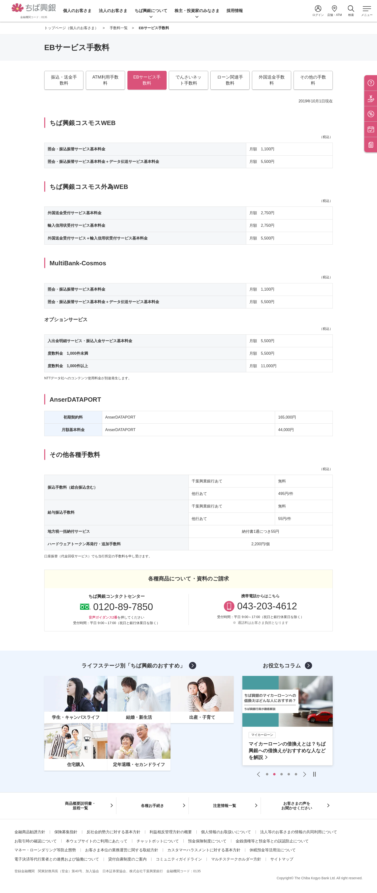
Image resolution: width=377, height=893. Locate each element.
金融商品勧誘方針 (29, 832)
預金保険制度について (207, 841)
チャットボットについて (158, 841)
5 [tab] (296, 774)
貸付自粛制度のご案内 (127, 859)
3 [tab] (281, 774)
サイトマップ (281, 859)
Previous (259, 774)
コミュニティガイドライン (179, 859)
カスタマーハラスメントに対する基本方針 (203, 850)
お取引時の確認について (35, 841)
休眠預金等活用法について (273, 850)
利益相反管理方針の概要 (171, 832)
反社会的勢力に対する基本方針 (113, 832)
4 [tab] (289, 774)
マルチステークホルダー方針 (236, 859)
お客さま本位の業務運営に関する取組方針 (121, 850)
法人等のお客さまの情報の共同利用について (298, 832)
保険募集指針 (65, 832)
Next (303, 774)
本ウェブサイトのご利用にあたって (96, 841)
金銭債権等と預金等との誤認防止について (272, 841)
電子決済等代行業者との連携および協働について (56, 859)
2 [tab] (274, 774)
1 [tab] (267, 774)
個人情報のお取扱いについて (226, 832)
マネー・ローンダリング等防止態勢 (45, 850)
